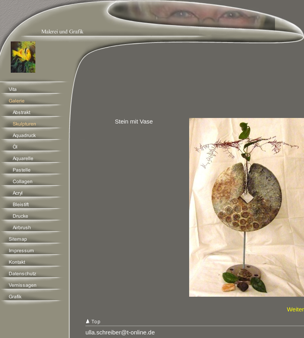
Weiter (295, 309)
